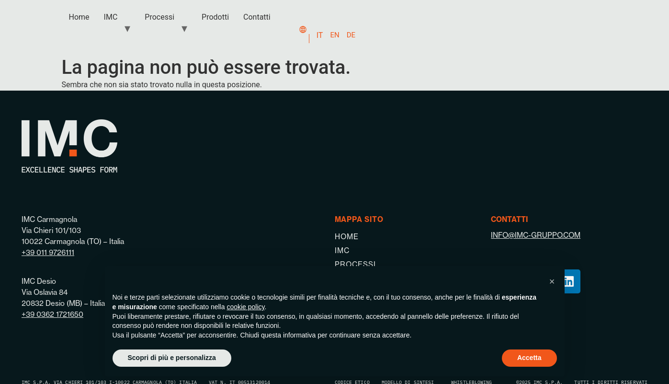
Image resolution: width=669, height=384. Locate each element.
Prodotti (215, 17)
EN (334, 35)
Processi (159, 17)
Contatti (257, 17)
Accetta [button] (529, 357)
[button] (552, 281)
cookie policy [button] (245, 307)
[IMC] (413, 250)
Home (79, 17)
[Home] (413, 237)
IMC (111, 17)
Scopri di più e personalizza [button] (172, 357)
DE (351, 35)
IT (320, 35)
